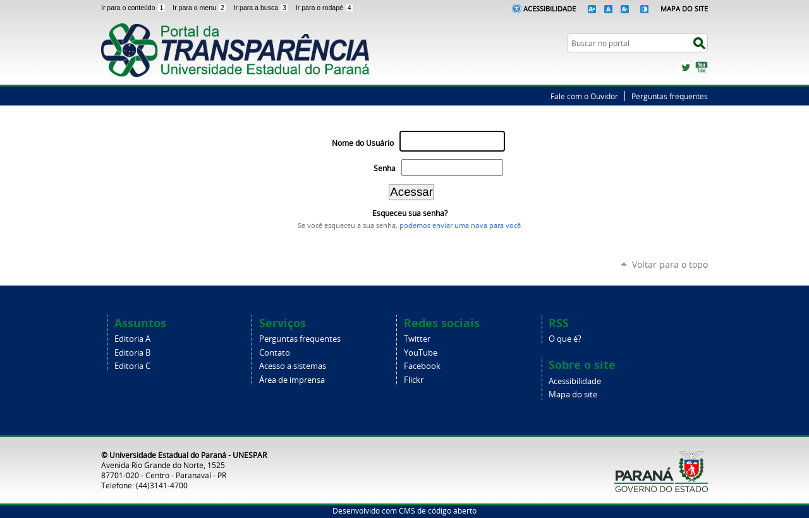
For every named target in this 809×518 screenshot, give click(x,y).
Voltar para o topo (670, 264)
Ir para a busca (262, 7)
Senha (385, 168)
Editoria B (132, 352)
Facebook (422, 366)
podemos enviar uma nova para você (460, 225)
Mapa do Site (684, 8)
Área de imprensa (292, 380)
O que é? (565, 339)
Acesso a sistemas (292, 366)
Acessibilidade (549, 8)
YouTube (701, 67)
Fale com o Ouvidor (584, 96)
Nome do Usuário (363, 143)
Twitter (685, 67)
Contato (274, 352)
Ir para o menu (200, 7)
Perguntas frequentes (669, 96)
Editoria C (132, 366)
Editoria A (132, 339)
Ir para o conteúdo (134, 7)
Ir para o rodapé (325, 7)
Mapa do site (573, 394)
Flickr (413, 380)
